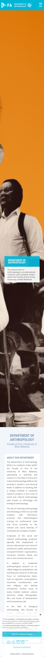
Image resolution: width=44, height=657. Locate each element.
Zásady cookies (15, 654)
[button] (40, 614)
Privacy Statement (27, 654)
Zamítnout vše (22, 640)
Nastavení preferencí (22, 647)
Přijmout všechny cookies (22, 634)
